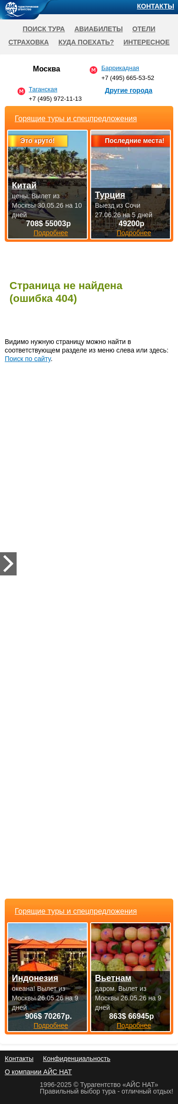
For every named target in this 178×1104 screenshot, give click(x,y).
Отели (144, 29)
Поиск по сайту (28, 358)
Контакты (155, 6)
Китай (24, 185)
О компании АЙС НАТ (38, 1072)
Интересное (146, 42)
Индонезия (35, 978)
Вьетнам (113, 978)
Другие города (128, 90)
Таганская (43, 89)
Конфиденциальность (76, 1058)
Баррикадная (120, 67)
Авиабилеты (99, 29)
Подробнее (51, 1025)
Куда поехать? (86, 42)
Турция (110, 195)
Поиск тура (44, 29)
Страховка (29, 42)
